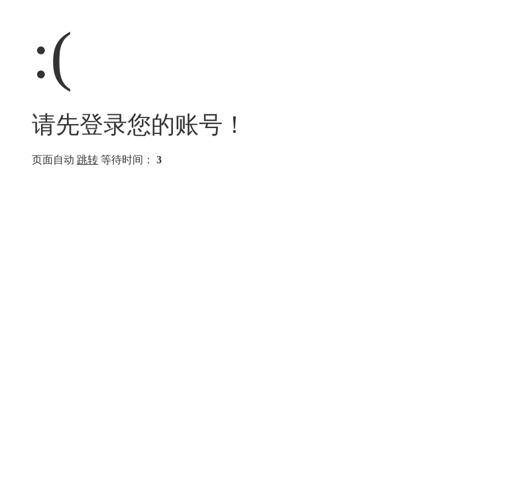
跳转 (87, 159)
